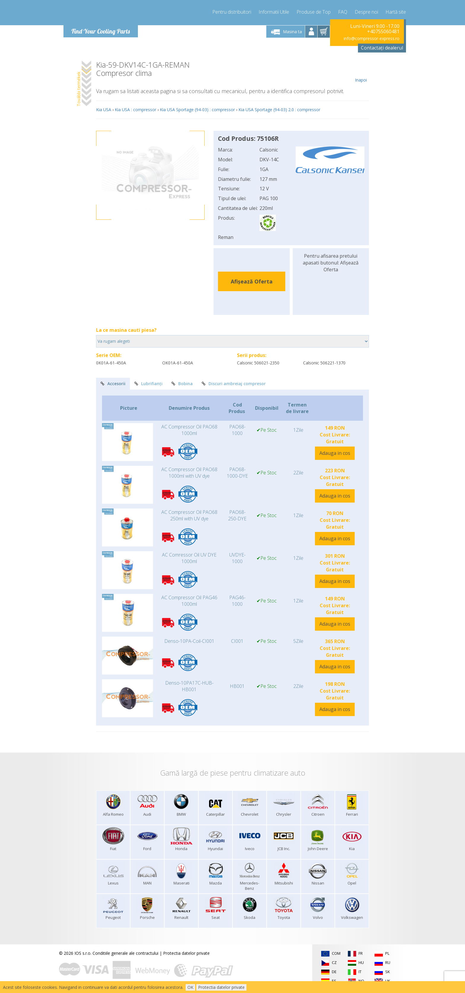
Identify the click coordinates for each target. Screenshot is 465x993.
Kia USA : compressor (135, 109)
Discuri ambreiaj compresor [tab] (234, 383)
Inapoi (361, 72)
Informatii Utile (274, 12)
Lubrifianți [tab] (148, 383)
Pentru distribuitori (231, 12)
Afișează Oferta (252, 281)
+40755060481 (383, 31)
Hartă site (396, 12)
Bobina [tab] (182, 383)
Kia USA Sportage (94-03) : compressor (197, 109)
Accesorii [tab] (113, 383)
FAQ (342, 12)
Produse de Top (314, 12)
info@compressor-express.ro (371, 38)
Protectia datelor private (186, 953)
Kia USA (103, 109)
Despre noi (366, 12)
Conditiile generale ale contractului (125, 953)
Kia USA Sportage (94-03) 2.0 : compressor (279, 109)
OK (190, 987)
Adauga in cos (334, 453)
